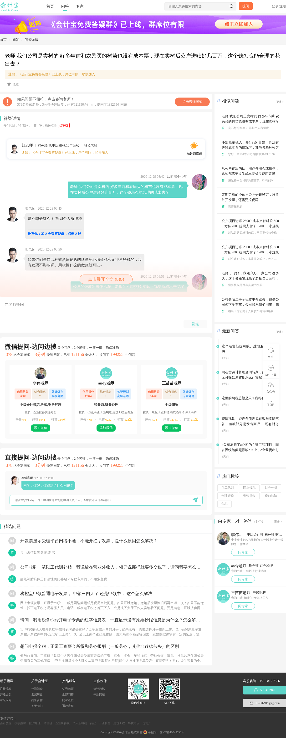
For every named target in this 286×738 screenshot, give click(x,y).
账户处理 (35, 723)
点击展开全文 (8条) (106, 279)
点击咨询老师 (192, 101)
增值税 (48, 723)
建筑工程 (119, 723)
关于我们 (37, 706)
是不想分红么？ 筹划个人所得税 (245, 128)
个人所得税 (80, 723)
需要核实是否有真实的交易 (242, 285)
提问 (245, 6)
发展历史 (37, 694)
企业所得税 (62, 723)
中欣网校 (99, 694)
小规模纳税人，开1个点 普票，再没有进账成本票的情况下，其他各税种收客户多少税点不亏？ (250, 148)
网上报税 (249, 487)
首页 (50, 6)
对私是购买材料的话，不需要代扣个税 (249, 232)
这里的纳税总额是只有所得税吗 (245, 398)
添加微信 (40, 428)
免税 (224, 504)
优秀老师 (68, 688)
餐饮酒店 (133, 723)
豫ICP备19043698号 (172, 732)
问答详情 (31, 40)
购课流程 (68, 700)
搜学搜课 (20, 723)
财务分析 (271, 487)
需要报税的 (232, 206)
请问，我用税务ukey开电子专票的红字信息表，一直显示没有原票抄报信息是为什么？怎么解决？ (112, 620)
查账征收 (249, 495)
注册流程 (5, 688)
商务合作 (37, 700)
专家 (80, 6)
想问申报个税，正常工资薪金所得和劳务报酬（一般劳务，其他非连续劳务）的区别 (99, 646)
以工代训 (227, 487)
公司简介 (37, 688)
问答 (65, 6)
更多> (280, 101)
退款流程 (68, 706)
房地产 (147, 723)
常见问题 (5, 700)
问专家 (243, 552)
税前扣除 (271, 495)
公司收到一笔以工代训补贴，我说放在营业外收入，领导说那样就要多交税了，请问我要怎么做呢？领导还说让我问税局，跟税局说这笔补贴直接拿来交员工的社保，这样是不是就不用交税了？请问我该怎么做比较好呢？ (112, 567)
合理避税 (227, 495)
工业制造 (104, 723)
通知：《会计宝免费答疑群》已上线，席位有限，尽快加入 (51, 74)
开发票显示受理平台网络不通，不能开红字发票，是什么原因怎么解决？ (89, 540)
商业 (93, 723)
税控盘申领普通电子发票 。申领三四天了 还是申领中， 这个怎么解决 (86, 593)
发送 (195, 324)
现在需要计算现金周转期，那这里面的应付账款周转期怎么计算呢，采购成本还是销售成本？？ (250, 377)
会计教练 (99, 688)
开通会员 (5, 694)
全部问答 (68, 694)
